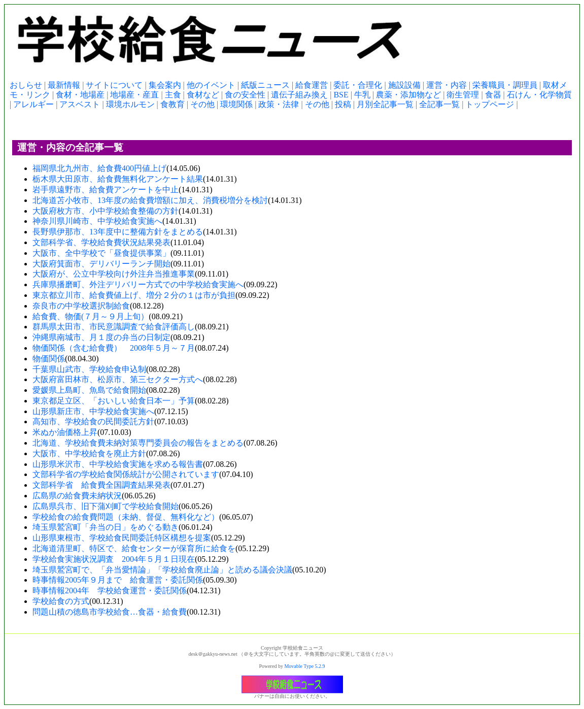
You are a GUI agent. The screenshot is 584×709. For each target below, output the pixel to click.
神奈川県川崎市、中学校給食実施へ (97, 221)
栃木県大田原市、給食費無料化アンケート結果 (117, 179)
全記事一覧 (439, 104)
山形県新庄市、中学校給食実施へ (93, 411)
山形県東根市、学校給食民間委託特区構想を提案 (121, 537)
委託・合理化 (357, 85)
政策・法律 (278, 104)
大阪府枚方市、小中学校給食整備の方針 (105, 211)
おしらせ (26, 85)
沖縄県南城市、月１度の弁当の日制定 (101, 337)
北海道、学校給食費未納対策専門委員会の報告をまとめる (138, 442)
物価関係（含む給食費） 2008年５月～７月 (113, 348)
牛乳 (362, 94)
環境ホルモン (130, 104)
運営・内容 (446, 85)
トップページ (489, 104)
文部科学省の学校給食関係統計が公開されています (125, 474)
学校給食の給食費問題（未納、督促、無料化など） (125, 517)
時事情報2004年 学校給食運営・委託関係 (109, 590)
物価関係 (48, 358)
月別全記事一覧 (385, 104)
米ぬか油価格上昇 (64, 432)
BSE (340, 94)
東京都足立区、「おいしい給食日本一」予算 (113, 400)
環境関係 (236, 104)
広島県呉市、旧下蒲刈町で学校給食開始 (105, 506)
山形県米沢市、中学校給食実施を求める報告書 (117, 464)
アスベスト (79, 104)
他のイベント (211, 85)
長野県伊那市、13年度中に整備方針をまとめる (117, 231)
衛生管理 (462, 94)
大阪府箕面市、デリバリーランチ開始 (101, 263)
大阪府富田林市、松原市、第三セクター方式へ (117, 379)
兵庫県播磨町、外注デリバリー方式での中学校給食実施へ (138, 284)
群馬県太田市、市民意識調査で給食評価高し (113, 326)
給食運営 (311, 85)
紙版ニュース (265, 85)
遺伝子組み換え (299, 94)
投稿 (343, 104)
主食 (173, 94)
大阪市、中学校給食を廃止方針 (89, 453)
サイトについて (114, 85)
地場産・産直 (134, 94)
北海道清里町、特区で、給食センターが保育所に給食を (133, 548)
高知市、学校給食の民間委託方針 (93, 421)
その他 (202, 104)
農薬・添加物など (408, 94)
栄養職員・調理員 (504, 85)
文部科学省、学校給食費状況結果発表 (101, 242)
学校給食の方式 (60, 601)
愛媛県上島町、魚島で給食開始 (89, 390)
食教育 (172, 104)
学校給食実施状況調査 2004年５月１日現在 (113, 559)
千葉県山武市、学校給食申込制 (89, 369)
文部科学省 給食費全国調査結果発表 (101, 485)
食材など (203, 94)
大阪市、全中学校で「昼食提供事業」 (101, 253)
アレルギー (33, 104)
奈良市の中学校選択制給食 (81, 305)
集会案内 (165, 85)
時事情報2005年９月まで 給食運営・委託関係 (117, 580)
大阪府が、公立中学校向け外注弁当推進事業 (113, 273)
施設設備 (404, 85)
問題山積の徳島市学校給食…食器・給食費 (109, 611)
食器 (493, 94)
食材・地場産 (80, 94)
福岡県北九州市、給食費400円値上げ (99, 168)
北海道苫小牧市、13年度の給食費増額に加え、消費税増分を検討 (150, 200)
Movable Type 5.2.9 (304, 666)
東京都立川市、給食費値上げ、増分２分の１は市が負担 (133, 295)
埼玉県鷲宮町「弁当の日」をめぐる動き (105, 527)
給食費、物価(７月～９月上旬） (90, 316)
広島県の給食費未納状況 (77, 495)
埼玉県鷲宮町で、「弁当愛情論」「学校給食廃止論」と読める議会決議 (162, 569)
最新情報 (64, 85)
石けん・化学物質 (539, 94)
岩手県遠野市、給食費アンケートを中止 (105, 189)
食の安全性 (245, 94)
